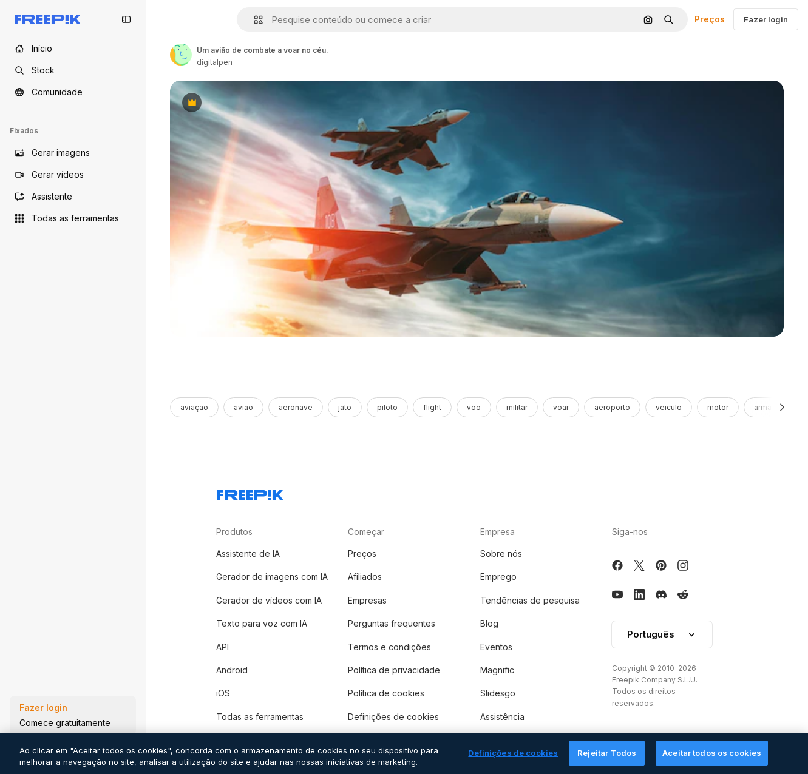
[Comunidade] (73, 92)
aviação (194, 407)
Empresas (367, 600)
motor (717, 407)
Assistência (502, 717)
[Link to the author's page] (181, 55)
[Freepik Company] (250, 492)
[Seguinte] (782, 407)
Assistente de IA (248, 553)
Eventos (496, 647)
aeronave (296, 407)
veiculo (669, 407)
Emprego (498, 576)
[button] (253, 19)
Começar (366, 532)
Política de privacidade (394, 670)
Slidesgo (497, 693)
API (222, 647)
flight (432, 407)
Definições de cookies (393, 717)
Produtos (234, 532)
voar (561, 407)
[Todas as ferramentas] (73, 218)
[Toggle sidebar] (126, 19)
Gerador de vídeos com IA (269, 600)
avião (243, 407)
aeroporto (612, 407)
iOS (223, 693)
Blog (489, 623)
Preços (709, 19)
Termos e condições (389, 647)
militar (517, 407)
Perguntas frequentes (391, 623)
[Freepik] (48, 19)
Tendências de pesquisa (530, 600)
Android (232, 670)
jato (344, 407)
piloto (387, 407)
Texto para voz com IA (261, 623)
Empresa (497, 532)
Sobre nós (501, 553)
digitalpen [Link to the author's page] (215, 62)
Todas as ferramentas (260, 717)
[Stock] (73, 70)
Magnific (497, 670)
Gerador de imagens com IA (272, 576)
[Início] (73, 48)
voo (474, 407)
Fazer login (766, 19)
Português (662, 634)
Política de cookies (386, 693)
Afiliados (365, 576)
